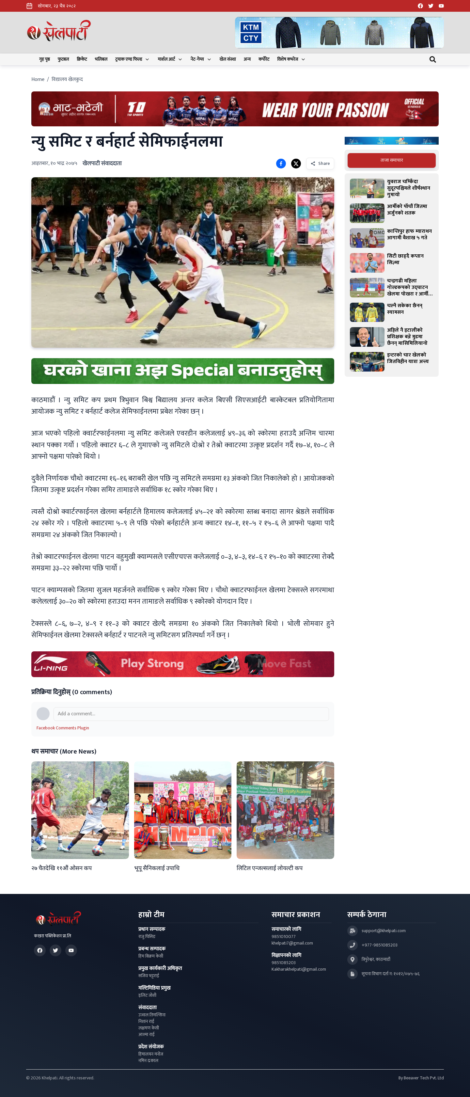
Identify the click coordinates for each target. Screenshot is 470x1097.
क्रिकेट (82, 59)
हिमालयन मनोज (150, 1054)
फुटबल (63, 59)
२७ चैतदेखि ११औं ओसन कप (61, 868)
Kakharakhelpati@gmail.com (299, 969)
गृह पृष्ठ (44, 59)
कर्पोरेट (263, 59)
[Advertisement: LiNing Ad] (182, 664)
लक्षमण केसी (148, 1028)
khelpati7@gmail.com (292, 943)
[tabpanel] (392, 275)
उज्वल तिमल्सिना (151, 1015)
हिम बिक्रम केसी (150, 956)
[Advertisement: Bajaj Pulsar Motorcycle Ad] (392, 141)
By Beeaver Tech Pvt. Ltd (421, 1078)
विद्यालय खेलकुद (67, 79)
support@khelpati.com (384, 931)
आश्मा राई (146, 1034)
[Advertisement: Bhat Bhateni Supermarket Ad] (235, 108)
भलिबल (101, 59)
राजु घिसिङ (147, 936)
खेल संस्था (228, 59)
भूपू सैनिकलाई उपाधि (157, 868)
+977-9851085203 (380, 945)
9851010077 (284, 936)
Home (37, 79)
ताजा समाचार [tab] (392, 160)
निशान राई (146, 1021)
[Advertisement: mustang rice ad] (182, 371)
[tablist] (392, 160)
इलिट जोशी (147, 995)
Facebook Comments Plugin (63, 728)
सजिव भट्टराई (148, 976)
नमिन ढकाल (148, 1060)
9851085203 (284, 963)
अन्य (247, 59)
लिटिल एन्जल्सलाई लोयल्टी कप (270, 868)
